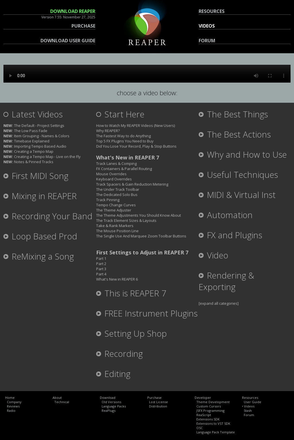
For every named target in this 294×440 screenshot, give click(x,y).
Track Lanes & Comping (116, 163)
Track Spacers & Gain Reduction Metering (132, 184)
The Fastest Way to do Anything (123, 135)
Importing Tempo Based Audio (34, 146)
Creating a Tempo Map (28, 151)
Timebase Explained (26, 141)
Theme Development (213, 402)
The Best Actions (235, 134)
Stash (248, 410)
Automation (226, 215)
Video (213, 255)
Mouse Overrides (111, 173)
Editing (113, 374)
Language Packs (114, 406)
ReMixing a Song (38, 256)
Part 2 (101, 263)
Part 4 (101, 274)
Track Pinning (107, 199)
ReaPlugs (108, 410)
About (57, 397)
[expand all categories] (219, 303)
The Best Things (233, 114)
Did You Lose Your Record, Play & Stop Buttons (136, 146)
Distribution (158, 406)
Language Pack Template (215, 432)
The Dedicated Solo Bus (117, 194)
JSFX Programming (210, 410)
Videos (249, 406)
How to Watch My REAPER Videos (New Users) (135, 125)
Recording (119, 353)
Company (14, 402)
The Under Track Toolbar (117, 189)
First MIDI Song (35, 176)
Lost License (158, 402)
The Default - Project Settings (33, 125)
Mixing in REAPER (40, 196)
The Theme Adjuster (113, 210)
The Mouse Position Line (117, 230)
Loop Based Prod (40, 236)
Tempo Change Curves (116, 204)
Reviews (13, 406)
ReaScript (203, 415)
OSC (199, 428)
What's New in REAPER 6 (117, 279)
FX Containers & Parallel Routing (124, 168)
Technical (61, 402)
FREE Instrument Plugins (147, 313)
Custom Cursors (208, 406)
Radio (11, 410)
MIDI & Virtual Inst (237, 195)
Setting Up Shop (131, 333)
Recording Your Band (47, 216)
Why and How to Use (243, 154)
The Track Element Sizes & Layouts (126, 220)
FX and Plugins (230, 235)
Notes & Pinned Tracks (28, 161)
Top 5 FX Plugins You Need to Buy (125, 141)
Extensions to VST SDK (213, 423)
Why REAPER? (108, 130)
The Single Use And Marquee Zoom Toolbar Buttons (141, 236)
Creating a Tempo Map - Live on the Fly (42, 156)
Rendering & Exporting (226, 281)
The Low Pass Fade (25, 130)
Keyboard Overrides (114, 179)
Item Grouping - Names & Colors (36, 135)
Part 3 (101, 268)
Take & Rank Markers (115, 225)
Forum (249, 415)
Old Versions (111, 402)
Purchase (154, 397)
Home (10, 397)
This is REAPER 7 (131, 293)
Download (107, 397)
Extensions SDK (208, 419)
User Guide (252, 402)
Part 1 (101, 258)
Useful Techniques (238, 174)
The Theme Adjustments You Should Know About (138, 215)
